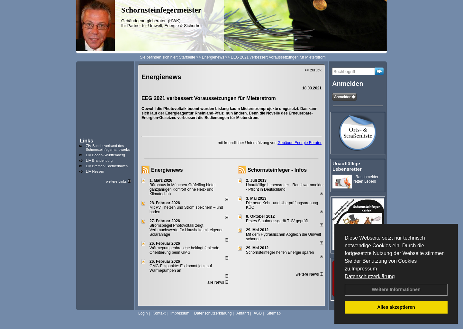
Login (143, 313)
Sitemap (274, 313)
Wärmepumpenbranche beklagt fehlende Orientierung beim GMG (184, 250)
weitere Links (118, 181)
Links (86, 140)
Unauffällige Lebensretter (347, 166)
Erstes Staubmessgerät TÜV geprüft (277, 221)
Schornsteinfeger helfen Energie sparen (280, 252)
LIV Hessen (95, 171)
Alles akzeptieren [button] (396, 307)
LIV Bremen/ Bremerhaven (107, 166)
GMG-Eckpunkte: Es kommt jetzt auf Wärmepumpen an (181, 268)
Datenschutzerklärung (370, 276)
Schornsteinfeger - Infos (277, 170)
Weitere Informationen (396, 289)
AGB (258, 313)
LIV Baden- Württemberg (105, 155)
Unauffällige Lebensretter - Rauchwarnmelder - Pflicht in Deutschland (285, 187)
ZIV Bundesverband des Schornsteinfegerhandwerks (108, 147)
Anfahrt (242, 313)
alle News (217, 282)
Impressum (364, 268)
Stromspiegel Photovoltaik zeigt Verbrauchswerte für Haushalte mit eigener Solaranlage (186, 230)
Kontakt (159, 313)
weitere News (309, 274)
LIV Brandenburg (99, 160)
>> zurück (313, 70)
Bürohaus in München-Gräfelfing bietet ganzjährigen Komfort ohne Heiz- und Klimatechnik (182, 189)
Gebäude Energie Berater (299, 143)
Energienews (167, 170)
